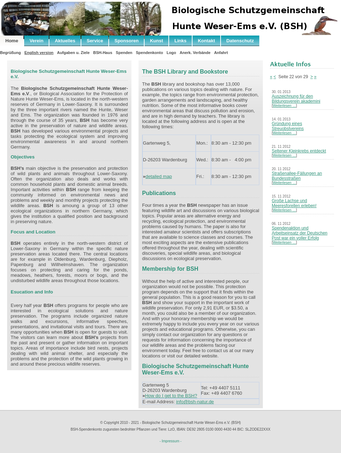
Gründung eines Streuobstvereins (288, 126)
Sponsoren (126, 40)
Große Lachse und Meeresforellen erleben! (294, 203)
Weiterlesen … (284, 106)
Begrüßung (10, 52)
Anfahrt (221, 52)
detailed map (158, 176)
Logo (171, 52)
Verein (36, 40)
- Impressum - (170, 441)
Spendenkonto (149, 52)
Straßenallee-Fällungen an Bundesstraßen (297, 176)
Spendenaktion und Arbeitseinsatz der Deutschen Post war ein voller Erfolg (300, 233)
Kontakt (206, 40)
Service (95, 40)
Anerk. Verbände (195, 52)
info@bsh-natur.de (195, 401)
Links (180, 40)
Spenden (124, 52)
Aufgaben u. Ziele (73, 52)
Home (11, 40)
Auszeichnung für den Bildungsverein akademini (296, 99)
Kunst (156, 40)
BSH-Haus (102, 52)
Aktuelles (65, 40)
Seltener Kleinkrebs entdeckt (299, 151)
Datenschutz (240, 40)
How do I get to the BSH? (171, 395)
